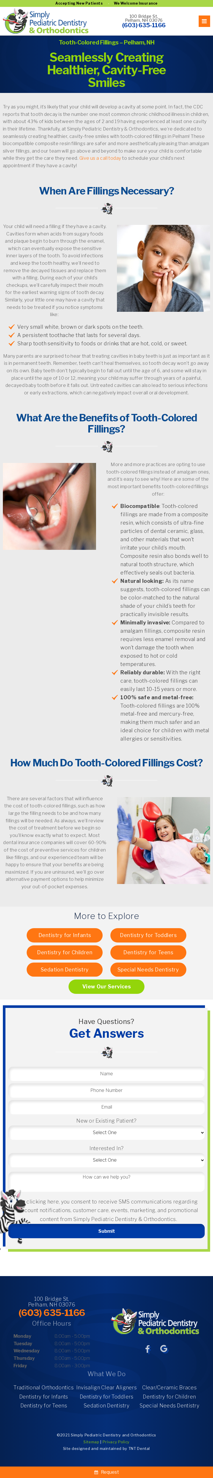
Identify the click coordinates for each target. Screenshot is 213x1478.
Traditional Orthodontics (43, 1387)
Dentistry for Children (64, 952)
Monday (22, 1336)
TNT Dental (139, 1448)
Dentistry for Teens (148, 952)
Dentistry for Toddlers (148, 935)
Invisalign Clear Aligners (106, 1387)
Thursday (24, 1358)
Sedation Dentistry (65, 970)
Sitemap (91, 1442)
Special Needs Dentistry (148, 970)
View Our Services (106, 987)
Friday (20, 1365)
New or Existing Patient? (106, 1121)
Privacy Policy (116, 1442)
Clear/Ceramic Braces (169, 1387)
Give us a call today (100, 158)
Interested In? (106, 1148)
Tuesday (22, 1343)
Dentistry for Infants (64, 935)
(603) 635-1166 (144, 25)
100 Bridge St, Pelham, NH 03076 (144, 18)
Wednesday (26, 1351)
